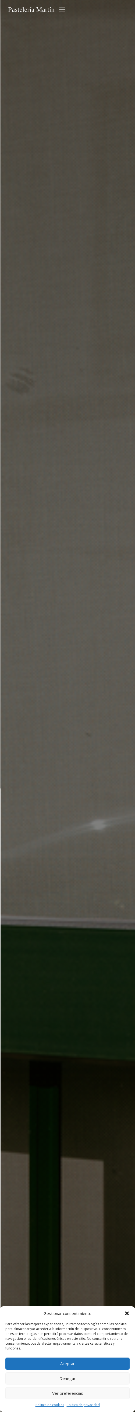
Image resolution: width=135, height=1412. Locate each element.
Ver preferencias (67, 1393)
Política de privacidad (83, 1405)
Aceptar (67, 1363)
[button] (127, 1313)
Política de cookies (49, 1405)
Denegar (67, 1378)
